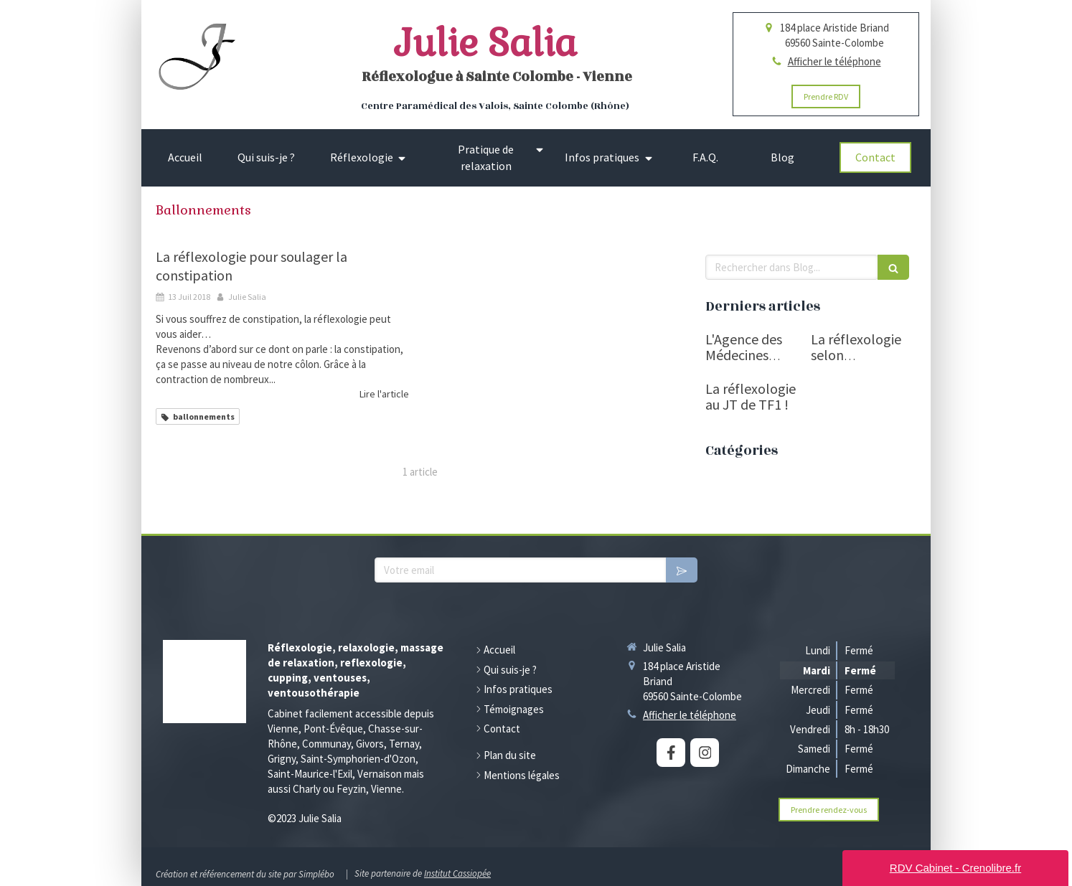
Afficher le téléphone (834, 61)
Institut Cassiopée (457, 873)
